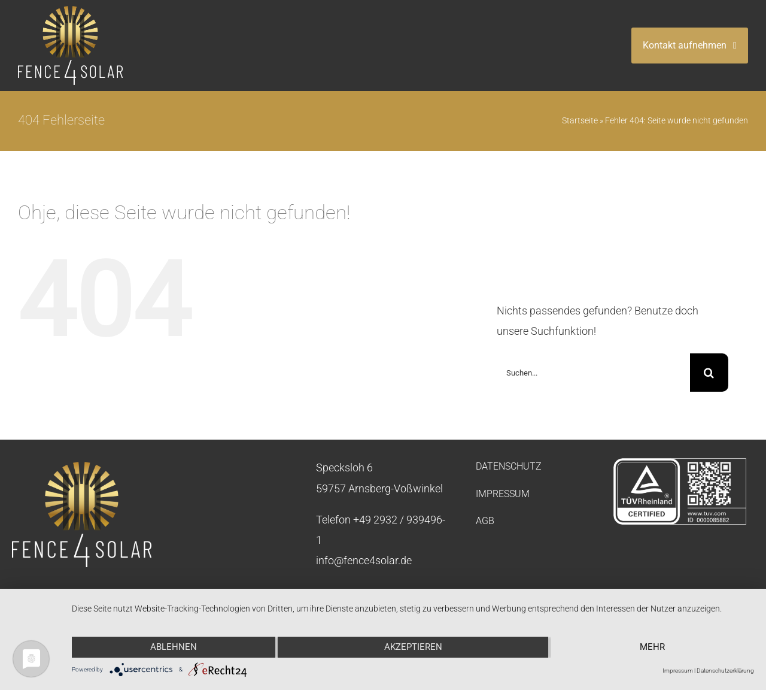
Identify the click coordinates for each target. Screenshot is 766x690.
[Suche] (709, 372)
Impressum (677, 670)
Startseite (580, 120)
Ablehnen (173, 646)
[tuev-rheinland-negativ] (679, 462)
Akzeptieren (413, 646)
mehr (652, 646)
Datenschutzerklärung (725, 670)
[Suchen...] (593, 372)
